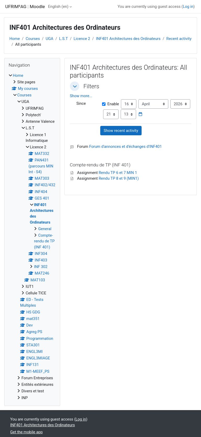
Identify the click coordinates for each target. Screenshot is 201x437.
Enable (110, 98)
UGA (49, 38)
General (44, 228)
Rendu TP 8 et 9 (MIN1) (119, 172)
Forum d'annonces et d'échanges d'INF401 (125, 140)
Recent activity (179, 38)
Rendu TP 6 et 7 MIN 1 (118, 166)
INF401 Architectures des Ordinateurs (128, 38)
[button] (74, 86)
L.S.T (63, 38)
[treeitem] (32, 237)
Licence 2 (82, 38)
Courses (33, 38)
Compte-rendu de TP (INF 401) (44, 241)
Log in (188, 6)
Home (14, 38)
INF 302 (40, 266)
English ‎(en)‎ (58, 6)
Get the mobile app (26, 432)
